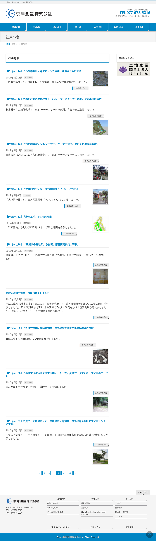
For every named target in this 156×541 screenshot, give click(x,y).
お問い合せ (95, 527)
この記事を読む (80, 88)
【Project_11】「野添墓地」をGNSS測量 (29, 216)
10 (70, 473)
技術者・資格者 (121, 512)
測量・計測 (85, 503)
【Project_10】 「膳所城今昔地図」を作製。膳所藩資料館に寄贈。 (43, 244)
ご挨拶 (118, 503)
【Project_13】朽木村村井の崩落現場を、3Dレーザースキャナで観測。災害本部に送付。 (55, 99)
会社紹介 (129, 499)
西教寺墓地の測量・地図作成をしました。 (29, 293)
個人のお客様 (52, 503)
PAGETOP (143, 492)
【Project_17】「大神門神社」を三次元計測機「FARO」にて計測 (42, 189)
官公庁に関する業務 (55, 512)
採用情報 (129, 527)
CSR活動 (28, 77)
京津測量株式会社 (74, 537)
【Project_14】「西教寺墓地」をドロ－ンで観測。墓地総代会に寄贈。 (45, 71)
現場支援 (84, 508)
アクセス (118, 516)
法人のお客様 (52, 508)
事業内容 (61, 499)
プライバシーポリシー (61, 527)
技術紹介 (95, 499)
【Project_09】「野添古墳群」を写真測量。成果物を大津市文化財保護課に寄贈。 (51, 328)
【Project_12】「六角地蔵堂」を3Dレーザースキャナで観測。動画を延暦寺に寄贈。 (52, 144)
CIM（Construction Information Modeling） (93, 513)
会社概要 (118, 508)
